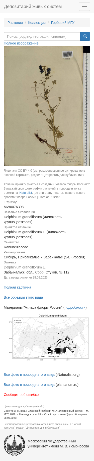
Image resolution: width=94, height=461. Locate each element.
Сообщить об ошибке (21, 395)
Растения (15, 23)
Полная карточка (17, 287)
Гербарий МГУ (62, 23)
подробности (74, 307)
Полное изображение (21, 43)
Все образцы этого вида (23, 297)
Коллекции (37, 23)
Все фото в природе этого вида (29, 375)
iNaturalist (25, 193)
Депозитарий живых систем (33, 6)
